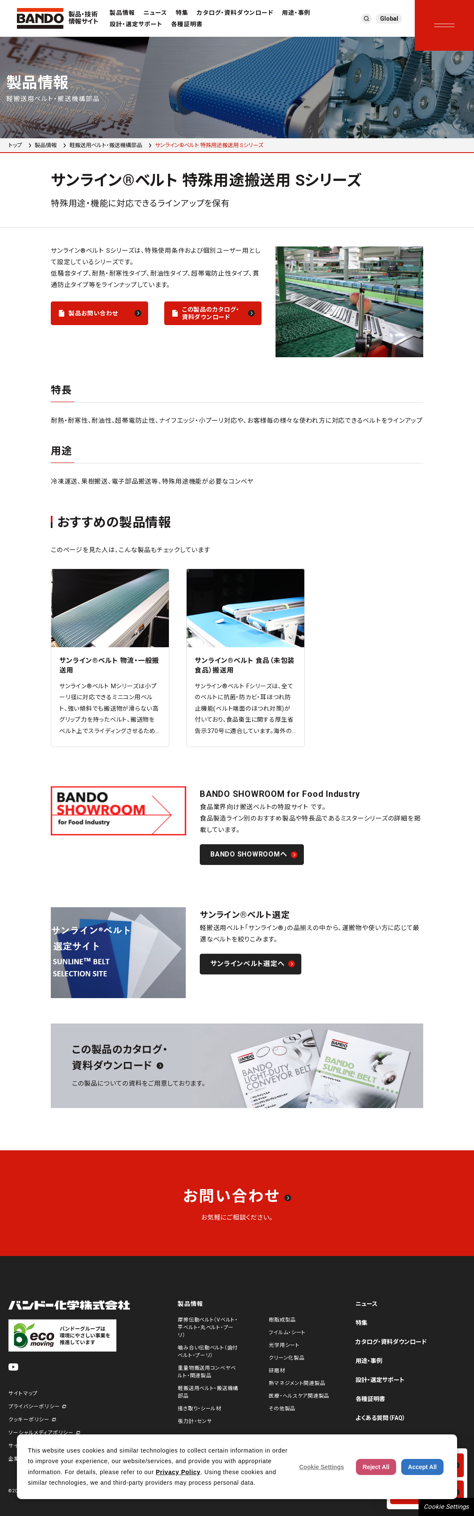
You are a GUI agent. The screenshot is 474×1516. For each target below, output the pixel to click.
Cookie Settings (446, 1507)
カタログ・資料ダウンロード (235, 12)
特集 (182, 12)
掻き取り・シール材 (199, 1409)
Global (389, 18)
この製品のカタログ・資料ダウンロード (211, 313)
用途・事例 (296, 12)
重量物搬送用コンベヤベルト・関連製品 (207, 1372)
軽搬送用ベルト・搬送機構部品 (105, 145)
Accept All (422, 1467)
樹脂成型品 (282, 1320)
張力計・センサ (195, 1421)
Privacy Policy (178, 1472)
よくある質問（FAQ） (380, 1418)
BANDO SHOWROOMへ (248, 854)
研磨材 (277, 1371)
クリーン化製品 (286, 1358)
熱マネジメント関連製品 (297, 1383)
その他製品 (282, 1409)
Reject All (376, 1467)
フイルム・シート (287, 1332)
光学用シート (284, 1345)
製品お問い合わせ (93, 313)
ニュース (155, 12)
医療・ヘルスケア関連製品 (299, 1396)
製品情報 (122, 12)
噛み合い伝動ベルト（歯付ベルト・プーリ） (208, 1351)
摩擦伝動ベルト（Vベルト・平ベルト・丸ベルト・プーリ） (207, 1327)
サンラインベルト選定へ (247, 964)
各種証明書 (187, 24)
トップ (15, 145)
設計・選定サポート (136, 24)
